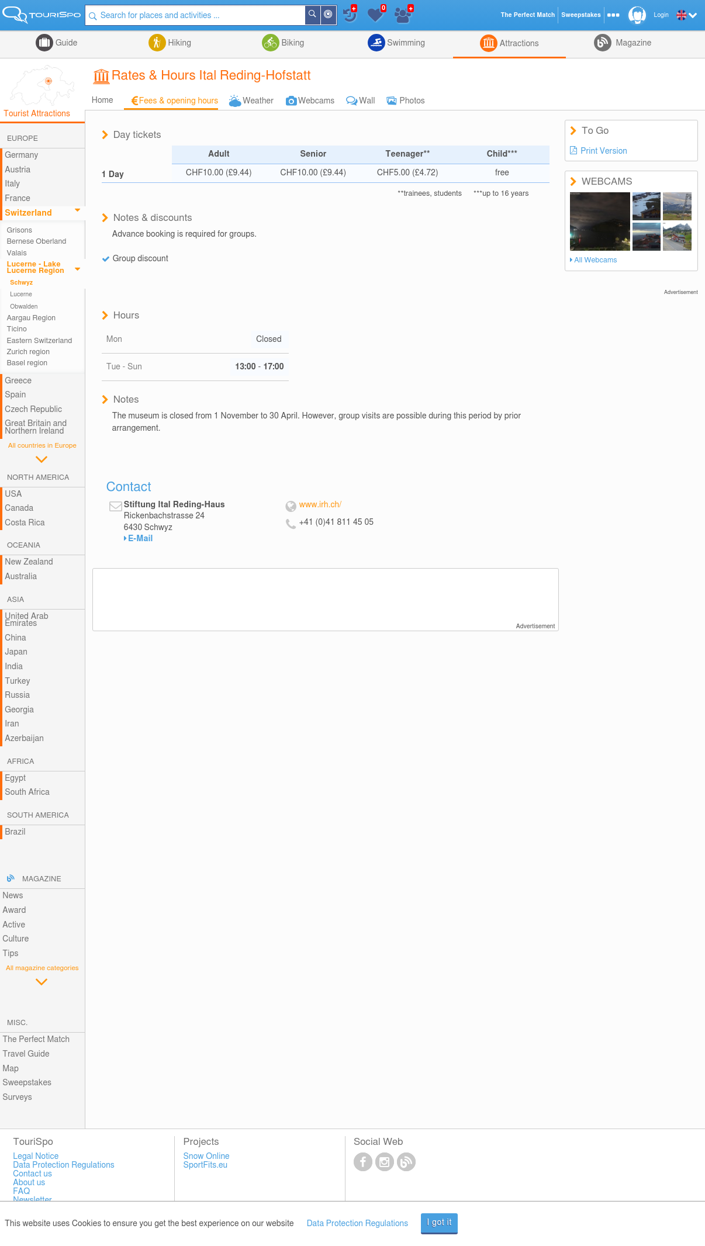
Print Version (603, 151)
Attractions (518, 44)
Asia (15, 600)
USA (13, 494)
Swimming (405, 43)
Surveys (17, 1097)
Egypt (15, 778)
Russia (17, 695)
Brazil (15, 832)
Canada (19, 508)
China (15, 638)
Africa (20, 762)
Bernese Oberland (37, 241)
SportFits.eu (206, 1165)
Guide (65, 43)
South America (38, 815)
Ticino (17, 329)
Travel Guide (25, 1054)
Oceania (23, 545)
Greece (18, 381)
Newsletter (32, 1200)
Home (102, 100)
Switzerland (28, 213)
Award (14, 910)
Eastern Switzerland (39, 341)
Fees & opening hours (179, 101)
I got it (439, 1223)
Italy (12, 184)
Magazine (632, 43)
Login (661, 15)
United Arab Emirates (26, 620)
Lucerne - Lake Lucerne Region (35, 268)
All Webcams (595, 260)
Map (10, 1069)
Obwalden (23, 307)
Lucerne (21, 294)
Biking (291, 43)
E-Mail (140, 539)
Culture (15, 939)
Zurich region (28, 352)
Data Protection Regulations (358, 1224)
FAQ (21, 1192)
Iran (12, 724)
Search (319, 15)
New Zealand (29, 562)
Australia (21, 577)
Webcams (316, 101)
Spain (15, 395)
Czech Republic (33, 410)
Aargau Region (31, 318)
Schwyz (21, 283)
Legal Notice (35, 1156)
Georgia (19, 710)
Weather (258, 101)
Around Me (335, 16)
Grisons (19, 230)
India (14, 667)
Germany (21, 155)
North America (38, 478)
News (12, 896)
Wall (367, 101)
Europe (22, 139)
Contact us (32, 1174)
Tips (10, 954)
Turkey (17, 681)
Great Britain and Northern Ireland (36, 427)
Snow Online (207, 1156)
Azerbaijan (24, 739)
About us (29, 1183)
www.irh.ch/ (320, 505)
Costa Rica (24, 523)
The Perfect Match (36, 1040)
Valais (17, 253)
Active (13, 925)
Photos (412, 101)
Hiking (178, 43)
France (17, 199)
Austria (17, 170)
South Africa (27, 792)
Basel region (27, 363)
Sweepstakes (26, 1083)
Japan (16, 652)
